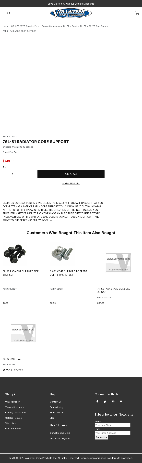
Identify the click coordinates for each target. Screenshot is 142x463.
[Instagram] (113, 401)
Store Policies (57, 412)
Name (98, 421)
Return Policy (56, 407)
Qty (5, 167)
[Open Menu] (3, 13)
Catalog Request (13, 418)
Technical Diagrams (60, 438)
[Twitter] (105, 401)
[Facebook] (97, 401)
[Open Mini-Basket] (138, 13)
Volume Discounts (14, 407)
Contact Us (55, 401)
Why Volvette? (12, 401)
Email (97, 429)
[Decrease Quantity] (6, 174)
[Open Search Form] (9, 13)
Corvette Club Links (60, 433)
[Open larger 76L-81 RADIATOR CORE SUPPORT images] (54, 82)
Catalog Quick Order (15, 412)
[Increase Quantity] (19, 174)
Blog (52, 418)
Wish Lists (10, 423)
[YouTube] (121, 401)
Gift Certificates (13, 428)
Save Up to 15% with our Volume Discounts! (71, 3)
